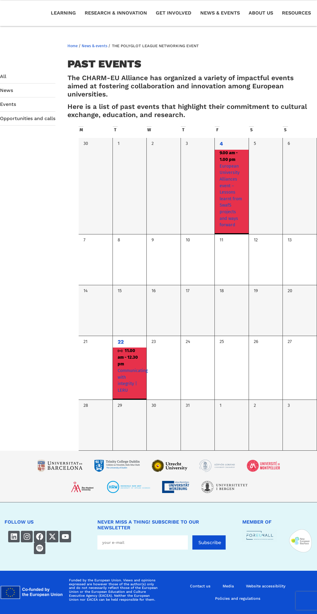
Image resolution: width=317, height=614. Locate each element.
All (3, 76)
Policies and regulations (237, 598)
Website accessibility (266, 586)
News (6, 90)
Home (72, 46)
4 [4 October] (221, 144)
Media (228, 586)
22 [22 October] (121, 342)
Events (8, 104)
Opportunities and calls (27, 118)
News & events (94, 46)
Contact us (200, 586)
